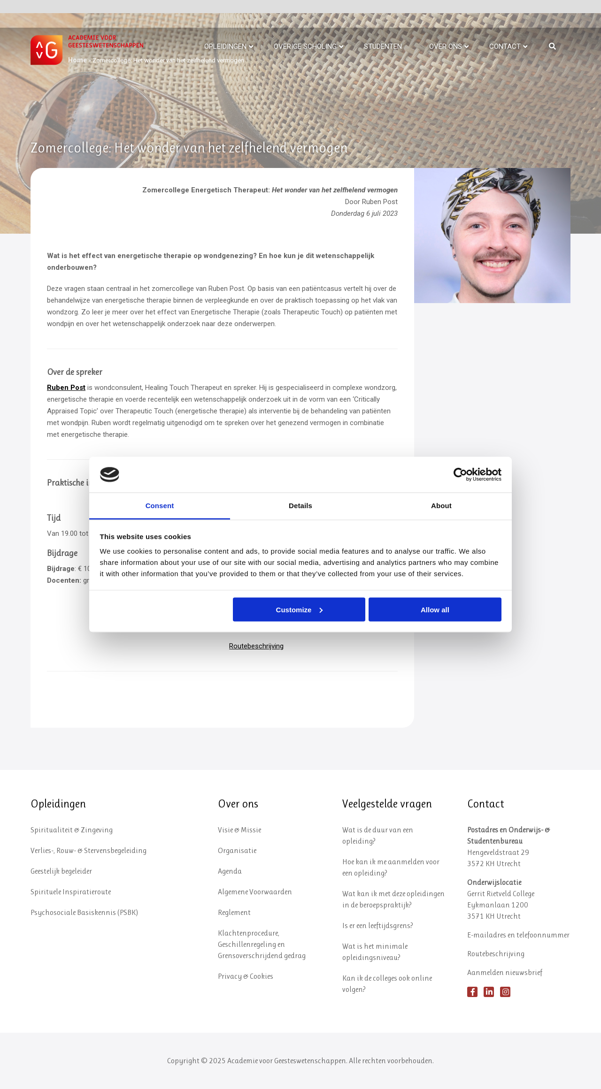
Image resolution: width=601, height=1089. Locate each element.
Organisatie (237, 850)
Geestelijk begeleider (61, 871)
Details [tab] (300, 506)
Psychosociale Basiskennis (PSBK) (84, 912)
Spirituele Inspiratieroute (71, 891)
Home (77, 60)
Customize (299, 609)
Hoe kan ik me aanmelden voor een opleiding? (390, 867)
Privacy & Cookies (245, 976)
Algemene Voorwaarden (255, 891)
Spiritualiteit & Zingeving (72, 829)
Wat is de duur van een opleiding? (377, 835)
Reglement (234, 912)
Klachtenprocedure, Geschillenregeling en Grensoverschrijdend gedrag (262, 944)
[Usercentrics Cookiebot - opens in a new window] (460, 474)
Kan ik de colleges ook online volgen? (387, 984)
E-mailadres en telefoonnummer (518, 934)
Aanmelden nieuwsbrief (504, 972)
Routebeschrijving (256, 646)
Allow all (435, 609)
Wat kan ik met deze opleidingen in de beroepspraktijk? (393, 899)
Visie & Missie (239, 829)
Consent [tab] (160, 506)
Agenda (230, 871)
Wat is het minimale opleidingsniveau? (375, 952)
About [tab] (441, 506)
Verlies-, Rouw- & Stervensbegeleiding (88, 850)
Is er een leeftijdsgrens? (377, 925)
